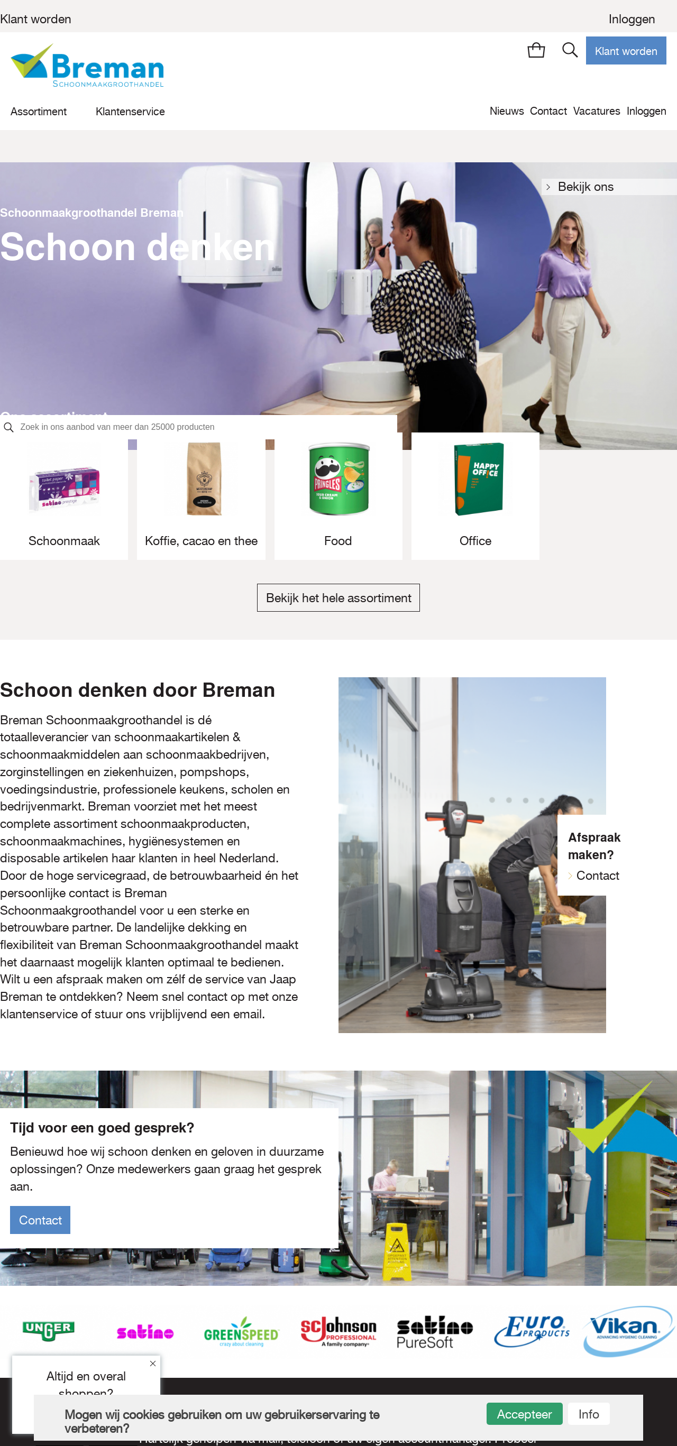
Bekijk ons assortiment (590, 187)
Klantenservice (130, 111)
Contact (548, 111)
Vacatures (596, 111)
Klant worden (35, 19)
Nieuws (507, 111)
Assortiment (39, 111)
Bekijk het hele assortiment (338, 598)
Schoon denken (138, 245)
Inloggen (632, 19)
